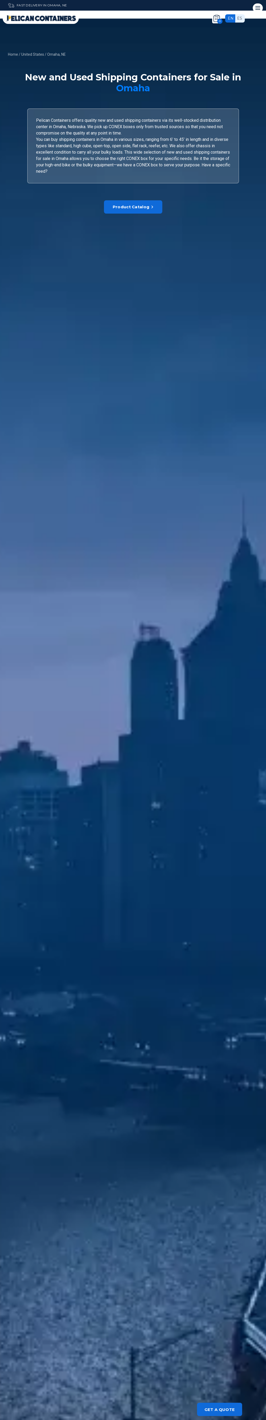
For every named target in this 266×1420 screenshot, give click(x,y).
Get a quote (219, 1409)
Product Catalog (133, 206)
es (239, 18)
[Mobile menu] (258, 7)
